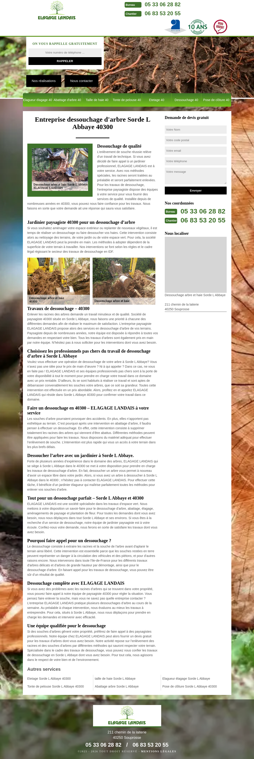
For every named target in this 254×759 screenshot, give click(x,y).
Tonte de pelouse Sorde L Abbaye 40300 (55, 686)
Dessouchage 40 (186, 100)
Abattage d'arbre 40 (67, 100)
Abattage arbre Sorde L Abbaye (117, 686)
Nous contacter (81, 81)
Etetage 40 (156, 100)
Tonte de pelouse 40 (127, 100)
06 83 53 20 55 (163, 13)
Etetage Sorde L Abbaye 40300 (49, 678)
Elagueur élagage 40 (37, 100)
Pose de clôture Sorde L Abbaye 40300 (189, 686)
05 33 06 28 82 (163, 4)
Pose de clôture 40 (216, 100)
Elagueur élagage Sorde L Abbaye (186, 678)
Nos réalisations (44, 81)
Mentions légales (158, 751)
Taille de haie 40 (97, 100)
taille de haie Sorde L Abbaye (115, 678)
